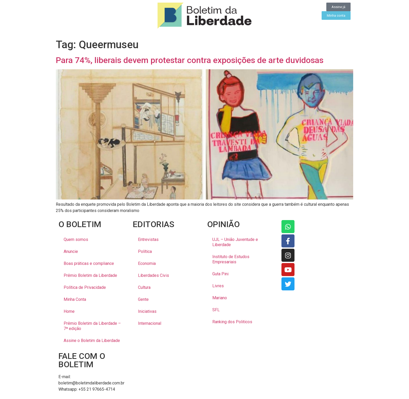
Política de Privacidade (85, 287)
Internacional (149, 323)
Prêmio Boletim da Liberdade (90, 275)
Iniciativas (147, 311)
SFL (216, 309)
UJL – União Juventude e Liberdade (235, 242)
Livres (218, 285)
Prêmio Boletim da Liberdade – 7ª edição (92, 326)
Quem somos (76, 239)
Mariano (219, 297)
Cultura (144, 287)
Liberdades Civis (153, 275)
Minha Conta (75, 299)
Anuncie (71, 251)
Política (145, 251)
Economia (147, 263)
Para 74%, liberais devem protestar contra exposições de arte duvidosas (189, 60)
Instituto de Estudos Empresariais (230, 259)
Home (69, 311)
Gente (143, 299)
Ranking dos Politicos (232, 321)
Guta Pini (220, 273)
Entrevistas (148, 239)
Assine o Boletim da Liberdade (92, 340)
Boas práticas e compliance (89, 263)
